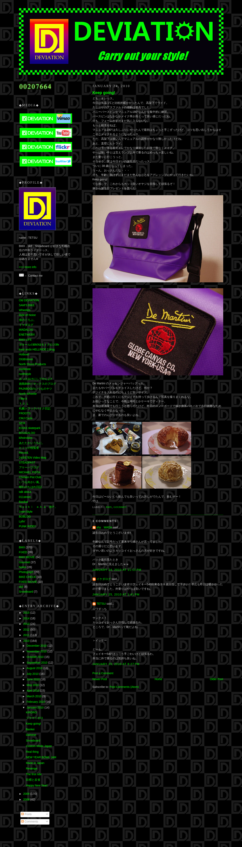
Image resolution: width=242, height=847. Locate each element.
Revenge (31, 768)
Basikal (23, 501)
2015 (26, 612)
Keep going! (104, 93)
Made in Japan (35, 763)
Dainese (31, 734)
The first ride (34, 774)
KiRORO (31, 712)
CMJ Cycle (26, 418)
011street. (25, 497)
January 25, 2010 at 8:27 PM (116, 664)
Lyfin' (22, 521)
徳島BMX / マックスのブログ (37, 383)
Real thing (32, 751)
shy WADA (104, 527)
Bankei (30, 729)
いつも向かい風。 (30, 482)
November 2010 (37, 651)
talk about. (25, 491)
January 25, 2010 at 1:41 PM (116, 594)
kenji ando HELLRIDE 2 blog (37, 349)
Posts (26, 814)
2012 (26, 629)
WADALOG (26, 329)
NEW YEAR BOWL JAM (41, 757)
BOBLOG (25, 516)
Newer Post (100, 679)
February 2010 (36, 701)
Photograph (26, 572)
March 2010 (34, 696)
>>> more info (27, 267)
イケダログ (104, 579)
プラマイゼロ (34, 718)
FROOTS (25, 413)
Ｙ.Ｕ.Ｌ (24, 403)
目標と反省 (33, 779)
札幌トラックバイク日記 (34, 408)
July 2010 (33, 673)
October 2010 (35, 657)
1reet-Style (26, 511)
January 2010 (35, 707)
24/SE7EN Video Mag (32, 457)
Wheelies (25, 310)
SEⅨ (22, 423)
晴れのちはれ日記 (30, 487)
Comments (29, 821)
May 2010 (33, 685)
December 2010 (37, 645)
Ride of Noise (27, 315)
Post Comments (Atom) (124, 686)
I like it (23, 398)
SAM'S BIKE (27, 305)
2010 (26, 640)
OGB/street (26, 359)
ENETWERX (27, 334)
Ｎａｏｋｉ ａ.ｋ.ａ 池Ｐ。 (38, 506)
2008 (26, 799)
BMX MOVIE (27, 557)
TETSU (101, 603)
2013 (26, 623)
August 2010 (35, 668)
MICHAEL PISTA (29, 472)
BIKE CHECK (27, 577)
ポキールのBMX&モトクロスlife (39, 344)
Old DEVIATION (29, 300)
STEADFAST (27, 462)
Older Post (216, 679)
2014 (26, 618)
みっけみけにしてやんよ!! (35, 378)
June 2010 (33, 679)
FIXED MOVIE (28, 581)
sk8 (21, 586)
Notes (22, 567)
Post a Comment (103, 673)
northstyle (25, 374)
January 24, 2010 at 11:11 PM (117, 569)
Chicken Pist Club (30, 477)
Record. (24, 452)
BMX (109, 507)
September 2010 (37, 662)
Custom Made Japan (39, 746)
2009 (26, 793)
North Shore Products (32, 364)
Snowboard (26, 591)
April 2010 (33, 690)
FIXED (23, 552)
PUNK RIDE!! (27, 526)
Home (158, 679)
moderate (25, 369)
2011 (26, 635)
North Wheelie (28, 393)
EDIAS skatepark (29, 428)
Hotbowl (24, 354)
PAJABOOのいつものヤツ (35, 388)
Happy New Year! (37, 785)
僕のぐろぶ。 (27, 320)
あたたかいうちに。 (32, 443)
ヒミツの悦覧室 (29, 447)
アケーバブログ (29, 467)
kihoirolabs (25, 437)
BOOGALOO (27, 433)
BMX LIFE (25, 339)
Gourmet (120, 507)
